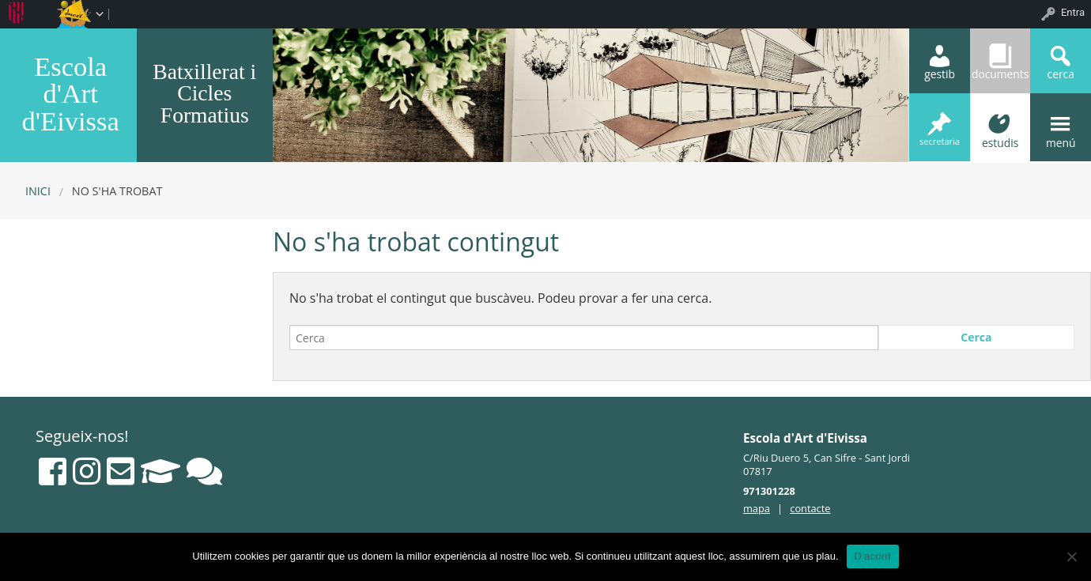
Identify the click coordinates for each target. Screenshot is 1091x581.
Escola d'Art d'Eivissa (70, 93)
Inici (38, 190)
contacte (810, 508)
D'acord (873, 556)
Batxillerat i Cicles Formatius (204, 93)
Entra (1073, 12)
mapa (756, 508)
